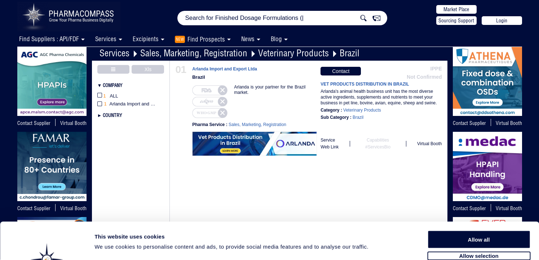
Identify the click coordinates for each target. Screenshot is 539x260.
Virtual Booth (73, 123)
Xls (148, 69)
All (107, 96)
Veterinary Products (293, 52)
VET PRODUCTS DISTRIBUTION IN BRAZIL (365, 84)
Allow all (479, 199)
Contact (340, 71)
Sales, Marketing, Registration (193, 52)
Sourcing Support (456, 20)
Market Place (456, 9)
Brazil (349, 52)
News (248, 39)
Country (112, 115)
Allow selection (478, 216)
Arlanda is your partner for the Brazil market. (269, 89)
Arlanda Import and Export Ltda (224, 69)
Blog (276, 39)
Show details (378, 246)
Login (501, 20)
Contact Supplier (33, 123)
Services (114, 52)
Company (112, 85)
